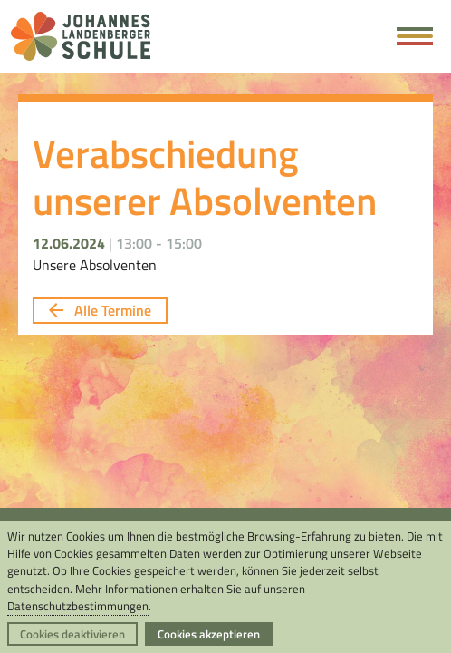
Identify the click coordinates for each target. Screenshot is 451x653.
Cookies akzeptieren (209, 634)
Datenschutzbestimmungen (78, 606)
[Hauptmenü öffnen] (414, 36)
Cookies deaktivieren (72, 634)
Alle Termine (100, 310)
